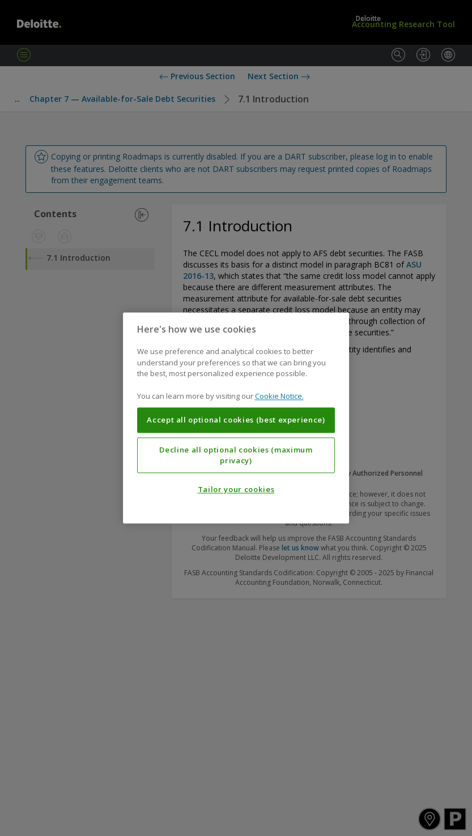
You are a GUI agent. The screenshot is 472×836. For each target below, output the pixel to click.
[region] (236, 417)
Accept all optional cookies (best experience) (236, 420)
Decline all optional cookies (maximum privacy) (235, 455)
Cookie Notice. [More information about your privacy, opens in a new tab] (279, 396)
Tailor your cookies (236, 490)
